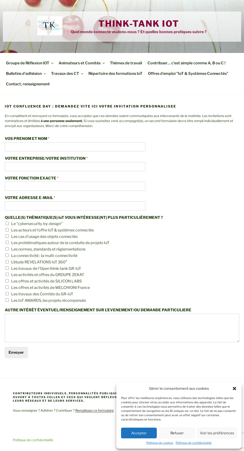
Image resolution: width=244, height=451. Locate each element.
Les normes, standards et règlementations (48, 249)
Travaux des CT (67, 73)
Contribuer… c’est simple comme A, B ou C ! (186, 63)
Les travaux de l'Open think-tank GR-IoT (46, 268)
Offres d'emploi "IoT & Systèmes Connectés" (188, 73)
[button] (234, 388)
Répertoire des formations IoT (115, 73)
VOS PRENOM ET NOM (27, 138)
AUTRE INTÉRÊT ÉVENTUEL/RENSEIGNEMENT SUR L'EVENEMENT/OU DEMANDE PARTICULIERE (98, 310)
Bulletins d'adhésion (26, 73)
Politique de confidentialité (194, 443)
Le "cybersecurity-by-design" (37, 223)
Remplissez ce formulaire (94, 410)
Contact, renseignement (28, 84)
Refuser (177, 433)
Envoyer (16, 352)
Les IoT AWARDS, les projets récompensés (48, 300)
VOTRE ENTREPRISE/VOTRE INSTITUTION (46, 158)
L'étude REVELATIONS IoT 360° (39, 262)
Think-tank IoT (138, 23)
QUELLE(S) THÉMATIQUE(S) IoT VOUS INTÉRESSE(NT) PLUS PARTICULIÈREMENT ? (84, 217)
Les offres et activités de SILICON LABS (46, 281)
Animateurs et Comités (82, 63)
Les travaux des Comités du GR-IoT (42, 294)
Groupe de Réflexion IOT (30, 63)
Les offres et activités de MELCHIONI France (50, 287)
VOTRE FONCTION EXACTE (31, 178)
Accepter (139, 433)
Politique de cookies (159, 443)
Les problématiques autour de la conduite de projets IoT (60, 243)
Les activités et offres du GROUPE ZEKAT (47, 274)
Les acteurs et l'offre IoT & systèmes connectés (52, 230)
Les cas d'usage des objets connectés (44, 236)
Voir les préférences (217, 433)
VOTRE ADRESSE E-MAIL (30, 197)
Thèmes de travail (126, 63)
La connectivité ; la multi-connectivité (44, 255)
